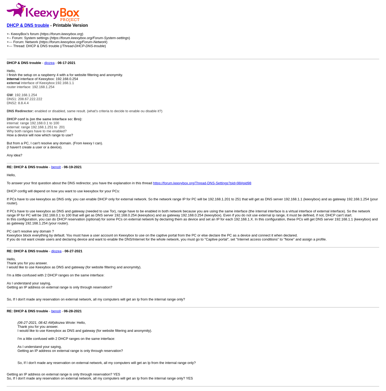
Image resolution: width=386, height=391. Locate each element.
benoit (56, 167)
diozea (49, 63)
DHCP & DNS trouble (28, 25)
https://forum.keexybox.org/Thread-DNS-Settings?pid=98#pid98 (202, 183)
